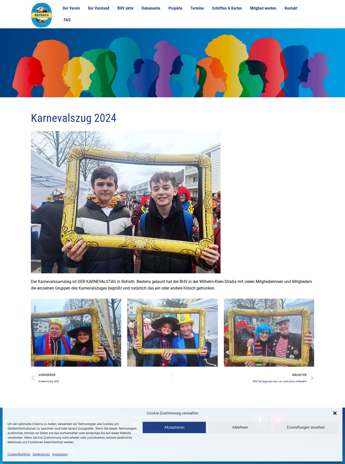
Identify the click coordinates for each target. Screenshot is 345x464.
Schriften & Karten (227, 8)
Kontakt (291, 8)
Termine (197, 8)
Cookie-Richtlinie (19, 454)
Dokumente (151, 8)
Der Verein (71, 8)
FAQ (67, 19)
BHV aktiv (125, 8)
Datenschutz (41, 454)
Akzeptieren (174, 427)
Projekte (175, 8)
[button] (334, 413)
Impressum (60, 454)
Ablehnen (240, 427)
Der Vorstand (98, 8)
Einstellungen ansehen (306, 427)
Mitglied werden (263, 8)
